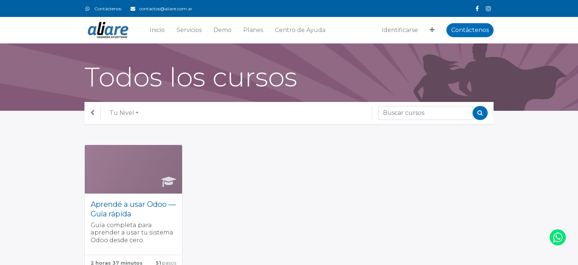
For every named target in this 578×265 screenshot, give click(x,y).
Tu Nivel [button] (121, 112)
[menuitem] (157, 30)
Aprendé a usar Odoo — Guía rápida (133, 209)
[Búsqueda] (480, 113)
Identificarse (400, 29)
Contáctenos (470, 29)
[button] (432, 30)
